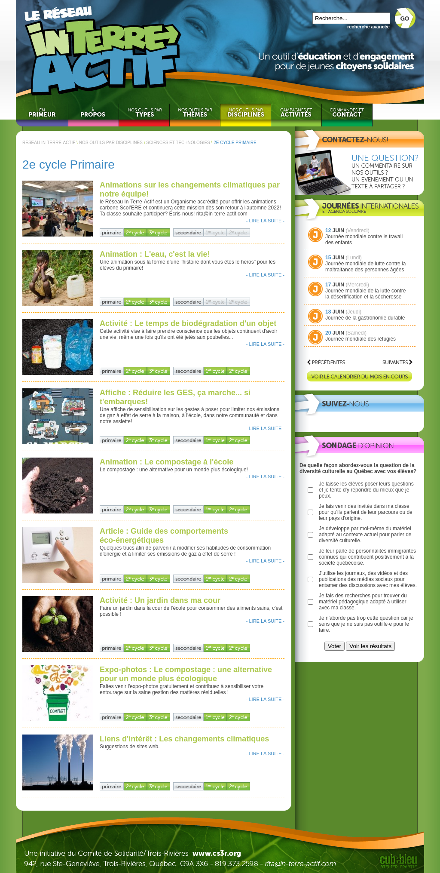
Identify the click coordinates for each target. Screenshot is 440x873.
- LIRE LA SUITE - (265, 220)
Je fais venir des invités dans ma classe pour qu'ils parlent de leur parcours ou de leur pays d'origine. (365, 512)
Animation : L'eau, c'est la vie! (155, 254)
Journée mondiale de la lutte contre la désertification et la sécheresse (365, 294)
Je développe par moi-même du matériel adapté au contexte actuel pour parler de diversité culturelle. (365, 535)
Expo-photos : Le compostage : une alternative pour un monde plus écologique (186, 674)
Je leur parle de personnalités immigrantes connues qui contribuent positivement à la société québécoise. (367, 557)
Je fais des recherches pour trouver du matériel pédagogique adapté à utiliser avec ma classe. (363, 602)
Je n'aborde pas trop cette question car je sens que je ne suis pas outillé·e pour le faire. (366, 624)
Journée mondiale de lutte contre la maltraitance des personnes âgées (365, 267)
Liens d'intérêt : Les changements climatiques (184, 739)
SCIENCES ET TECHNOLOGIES (178, 142)
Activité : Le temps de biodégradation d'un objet (188, 323)
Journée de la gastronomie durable (365, 318)
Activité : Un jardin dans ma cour (160, 600)
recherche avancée (368, 26)
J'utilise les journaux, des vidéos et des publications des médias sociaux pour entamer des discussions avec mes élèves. (368, 579)
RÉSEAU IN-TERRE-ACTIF (48, 142)
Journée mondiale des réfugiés (360, 339)
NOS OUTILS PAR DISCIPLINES (111, 142)
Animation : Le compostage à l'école (166, 462)
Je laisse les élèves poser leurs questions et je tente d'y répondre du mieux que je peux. (366, 490)
